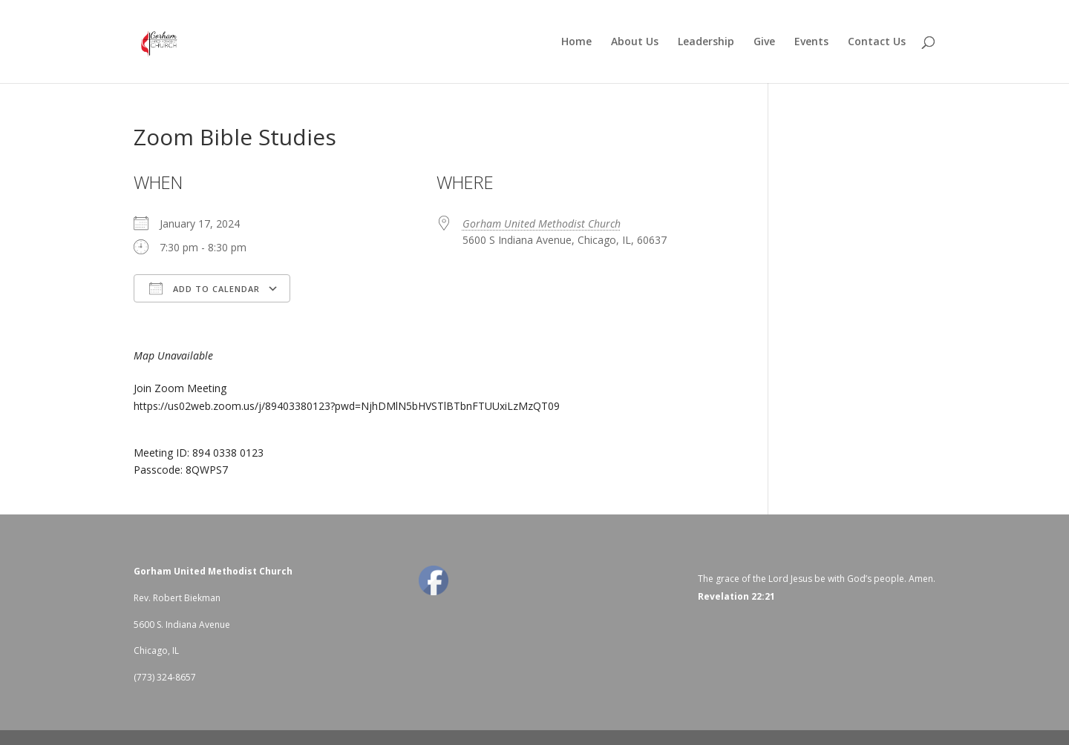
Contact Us (877, 42)
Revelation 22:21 (736, 596)
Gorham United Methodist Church (541, 223)
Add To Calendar (204, 288)
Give (764, 42)
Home (576, 42)
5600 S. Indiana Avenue (182, 624)
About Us (634, 42)
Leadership (706, 42)
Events (811, 42)
